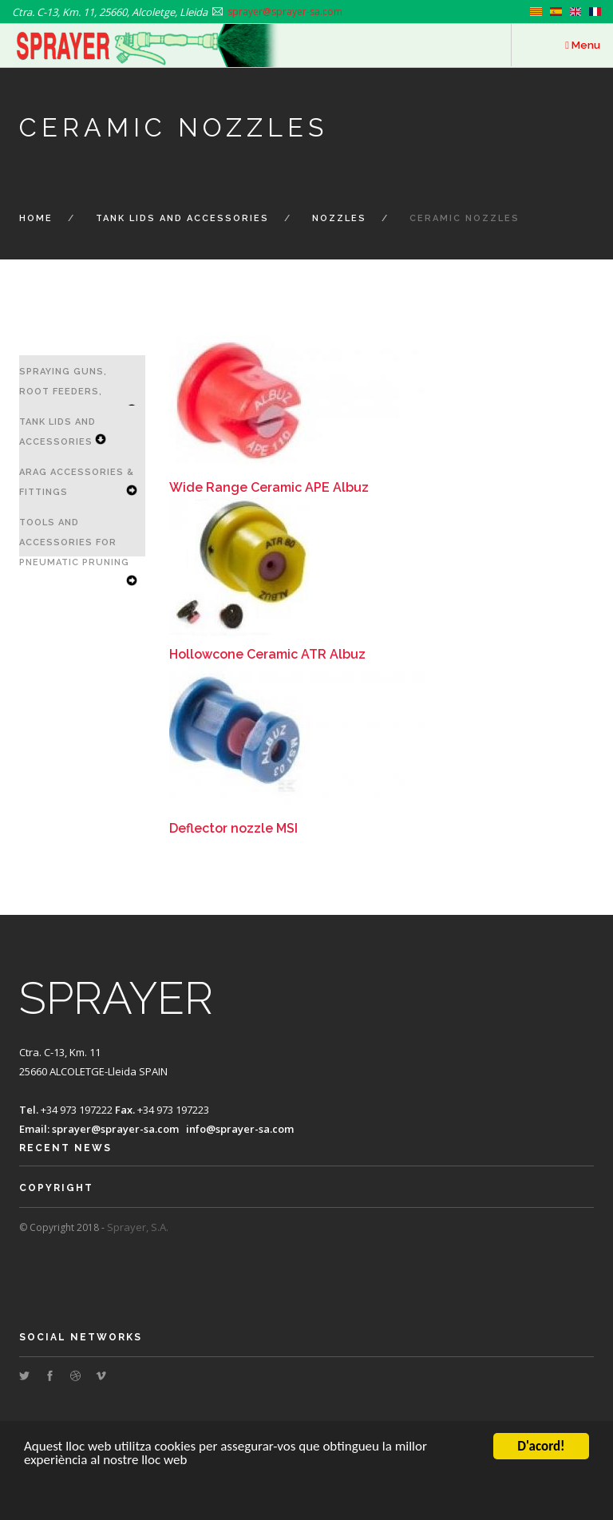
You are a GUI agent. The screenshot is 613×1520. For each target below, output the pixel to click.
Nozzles (339, 218)
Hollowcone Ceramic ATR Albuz (267, 654)
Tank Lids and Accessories (182, 218)
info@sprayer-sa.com (240, 1129)
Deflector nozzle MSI (233, 828)
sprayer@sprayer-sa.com (115, 1129)
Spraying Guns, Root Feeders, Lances (63, 391)
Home (36, 218)
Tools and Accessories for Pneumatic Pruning (74, 542)
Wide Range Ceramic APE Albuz (269, 487)
